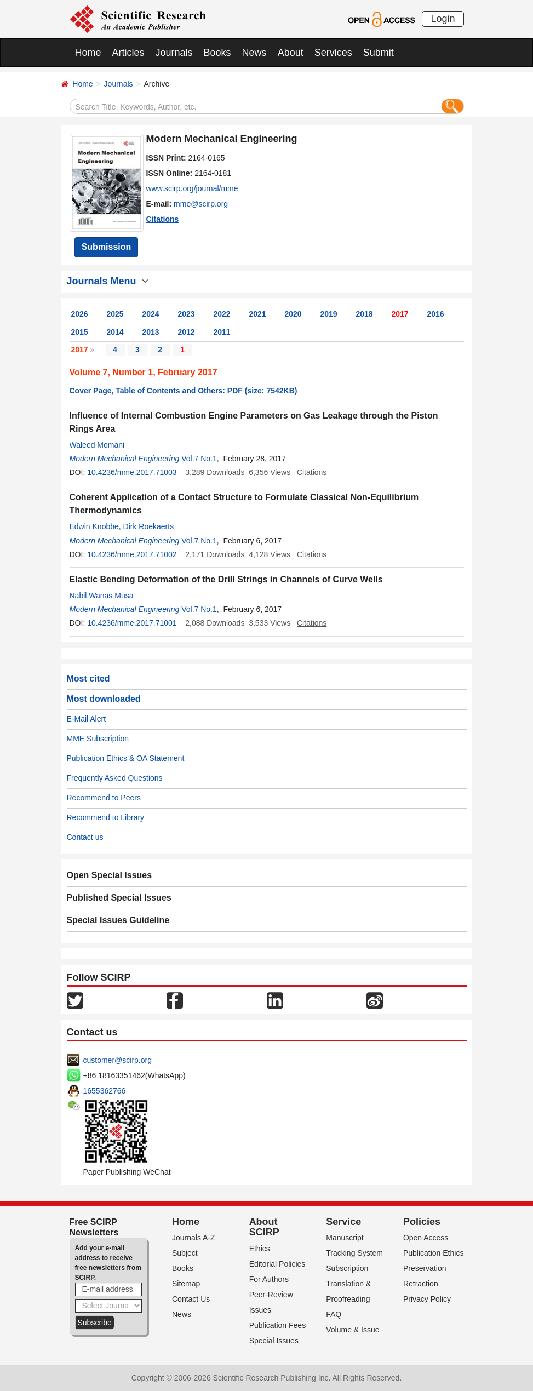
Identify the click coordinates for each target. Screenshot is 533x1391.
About (290, 52)
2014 (115, 332)
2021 (257, 314)
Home (88, 52)
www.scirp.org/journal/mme (192, 188)
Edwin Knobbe (94, 526)
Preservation (424, 1268)
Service (343, 1221)
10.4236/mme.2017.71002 (131, 554)
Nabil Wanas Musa (102, 595)
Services (333, 52)
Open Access (426, 1237)
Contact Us (191, 1299)
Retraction (420, 1283)
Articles (128, 52)
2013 (150, 332)
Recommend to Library (106, 817)
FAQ (333, 1314)
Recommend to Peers (104, 797)
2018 (364, 314)
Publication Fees (277, 1325)
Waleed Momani (97, 444)
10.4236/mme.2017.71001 (131, 623)
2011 (222, 332)
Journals (174, 52)
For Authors (269, 1279)
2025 (115, 314)
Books (217, 52)
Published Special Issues (119, 897)
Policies (421, 1221)
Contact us (85, 837)
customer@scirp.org (117, 1060)
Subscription (347, 1268)
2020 (293, 314)
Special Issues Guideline (118, 920)
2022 (222, 314)
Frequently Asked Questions (115, 778)
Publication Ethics (433, 1253)
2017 (400, 314)
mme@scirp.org (201, 203)
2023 (186, 314)
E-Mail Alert (86, 718)
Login (443, 18)
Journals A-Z (193, 1237)
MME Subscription (98, 738)
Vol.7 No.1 (199, 458)
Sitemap (186, 1283)
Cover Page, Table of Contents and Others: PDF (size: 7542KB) (183, 390)
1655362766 (104, 1090)
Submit (378, 52)
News (254, 52)
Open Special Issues (109, 875)
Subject (185, 1253)
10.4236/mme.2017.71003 (131, 472)
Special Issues (274, 1340)
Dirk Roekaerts (148, 526)
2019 (328, 314)
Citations (162, 219)
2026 (79, 314)
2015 (79, 332)
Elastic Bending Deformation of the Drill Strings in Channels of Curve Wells (226, 579)
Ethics (259, 1248)
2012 (186, 332)
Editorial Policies (277, 1264)
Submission (106, 246)
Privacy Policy (427, 1299)
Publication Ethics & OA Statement (126, 758)
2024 (150, 314)
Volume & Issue (352, 1329)
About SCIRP (264, 1227)
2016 (435, 314)
